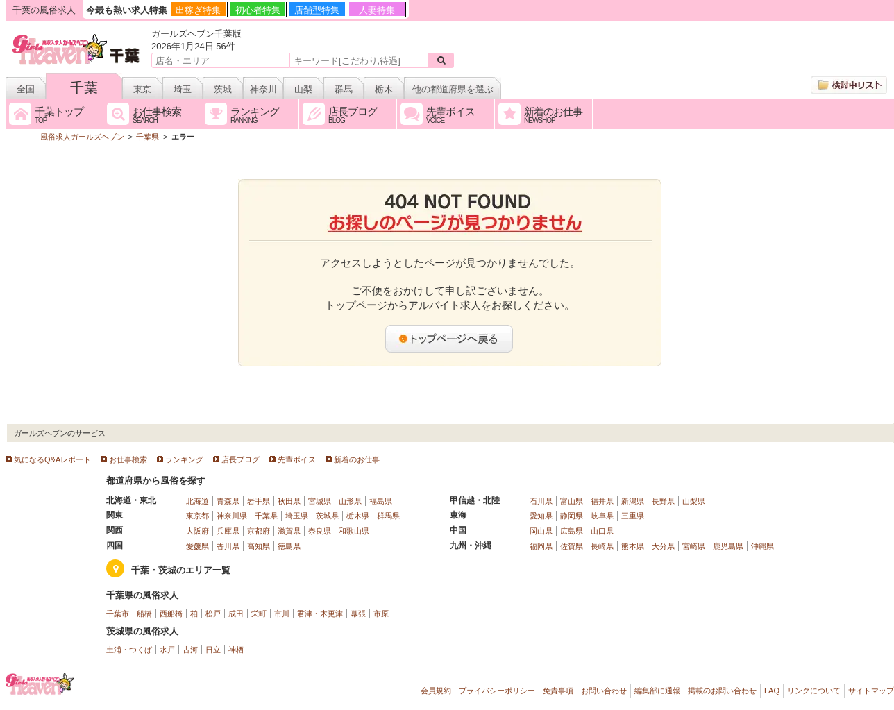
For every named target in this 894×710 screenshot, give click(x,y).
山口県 (602, 531)
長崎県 (602, 546)
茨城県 (327, 516)
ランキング (184, 459)
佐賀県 (571, 546)
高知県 (258, 546)
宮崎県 (693, 546)
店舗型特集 (316, 10)
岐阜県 (602, 516)
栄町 (259, 613)
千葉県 (266, 516)
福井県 (602, 501)
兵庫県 (228, 531)
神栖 (236, 649)
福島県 (380, 501)
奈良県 (319, 531)
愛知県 (541, 516)
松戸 (213, 613)
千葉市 (117, 613)
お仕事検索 (128, 459)
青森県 (228, 501)
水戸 (167, 649)
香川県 (228, 546)
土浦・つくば (129, 649)
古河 (190, 649)
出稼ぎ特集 (198, 10)
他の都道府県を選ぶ (453, 89)
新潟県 (632, 501)
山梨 (303, 89)
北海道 (197, 501)
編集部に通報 (657, 690)
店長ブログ (240, 459)
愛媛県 (197, 546)
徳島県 (289, 546)
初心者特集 (257, 10)
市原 (381, 613)
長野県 (663, 501)
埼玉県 (296, 516)
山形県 (350, 501)
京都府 (258, 531)
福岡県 (541, 546)
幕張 (358, 613)
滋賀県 (289, 531)
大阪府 (197, 531)
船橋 (144, 613)
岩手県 (258, 501)
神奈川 (263, 89)
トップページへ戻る (449, 339)
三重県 (632, 516)
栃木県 (357, 516)
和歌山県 (354, 531)
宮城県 (319, 501)
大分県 (663, 546)
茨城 (223, 89)
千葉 (84, 87)
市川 (281, 613)
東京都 (197, 516)
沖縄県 (762, 546)
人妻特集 (377, 10)
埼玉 (183, 89)
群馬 (344, 89)
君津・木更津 (320, 613)
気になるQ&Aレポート (52, 459)
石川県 (541, 501)
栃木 (384, 89)
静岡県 (571, 516)
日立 (213, 649)
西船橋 (171, 613)
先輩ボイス (297, 459)
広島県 (571, 531)
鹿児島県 (728, 546)
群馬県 (388, 516)
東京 (142, 89)
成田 (236, 613)
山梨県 (693, 501)
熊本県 (632, 546)
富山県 (571, 501)
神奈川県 (232, 516)
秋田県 (289, 501)
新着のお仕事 (357, 459)
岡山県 (541, 531)
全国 (26, 89)
